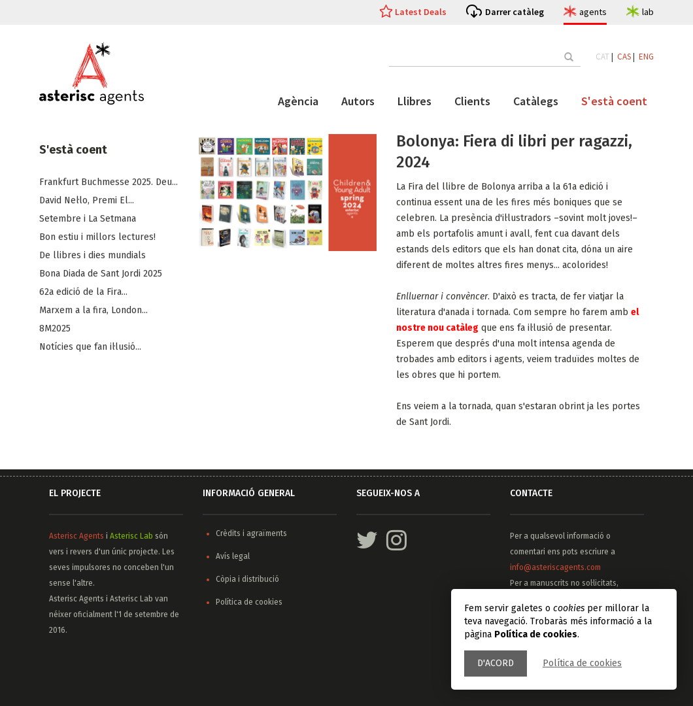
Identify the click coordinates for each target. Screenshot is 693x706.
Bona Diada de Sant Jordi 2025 (100, 274)
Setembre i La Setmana (87, 219)
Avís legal (233, 556)
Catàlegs (535, 101)
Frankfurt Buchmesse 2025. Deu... (108, 182)
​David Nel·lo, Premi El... (86, 201)
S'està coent (614, 101)
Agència (298, 101)
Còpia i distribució (247, 579)
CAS (624, 56)
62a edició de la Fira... (83, 292)
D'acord (495, 663)
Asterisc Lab (131, 536)
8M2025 (55, 329)
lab (648, 12)
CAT (602, 56)
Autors (358, 101)
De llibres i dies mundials (92, 255)
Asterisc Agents (76, 536)
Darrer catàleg (514, 12)
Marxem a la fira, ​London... (93, 310)
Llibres (414, 101)
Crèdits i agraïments (251, 533)
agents (593, 12)
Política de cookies (582, 663)
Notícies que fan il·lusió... (90, 347)
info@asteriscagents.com (555, 567)
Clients (472, 101)
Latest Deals (421, 12)
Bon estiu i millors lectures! (97, 237)
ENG (646, 56)
